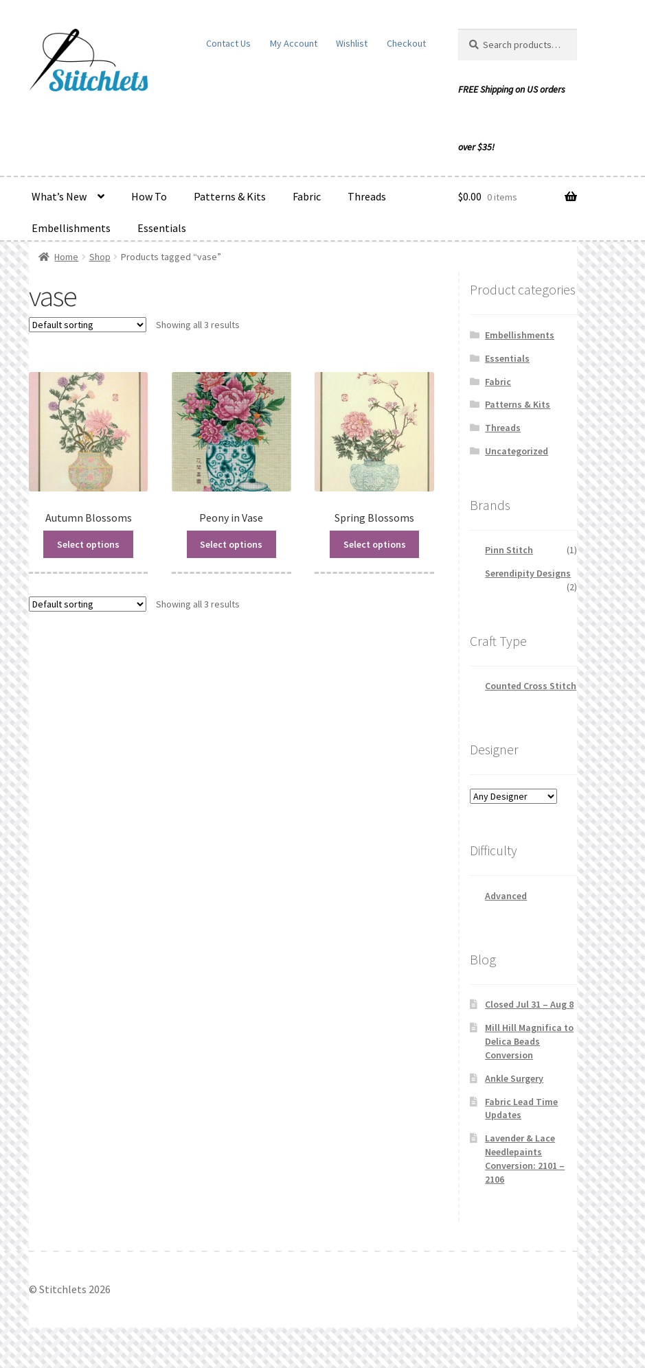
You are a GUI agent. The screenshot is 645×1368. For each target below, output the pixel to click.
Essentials (161, 228)
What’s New (59, 196)
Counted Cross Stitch (530, 686)
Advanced (506, 896)
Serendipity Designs (528, 573)
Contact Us (228, 43)
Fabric (307, 196)
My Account (293, 43)
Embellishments (71, 228)
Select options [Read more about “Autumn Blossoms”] (88, 544)
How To (149, 196)
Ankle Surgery (514, 1078)
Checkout (406, 43)
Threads (367, 196)
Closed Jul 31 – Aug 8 (529, 1004)
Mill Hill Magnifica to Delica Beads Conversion (529, 1041)
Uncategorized (516, 451)
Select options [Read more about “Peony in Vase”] (231, 544)
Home (66, 257)
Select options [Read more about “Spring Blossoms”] (374, 544)
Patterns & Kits (230, 196)
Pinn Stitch (509, 550)
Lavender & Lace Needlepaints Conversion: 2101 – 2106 (525, 1158)
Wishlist (351, 43)
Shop (100, 257)
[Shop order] (87, 324)
